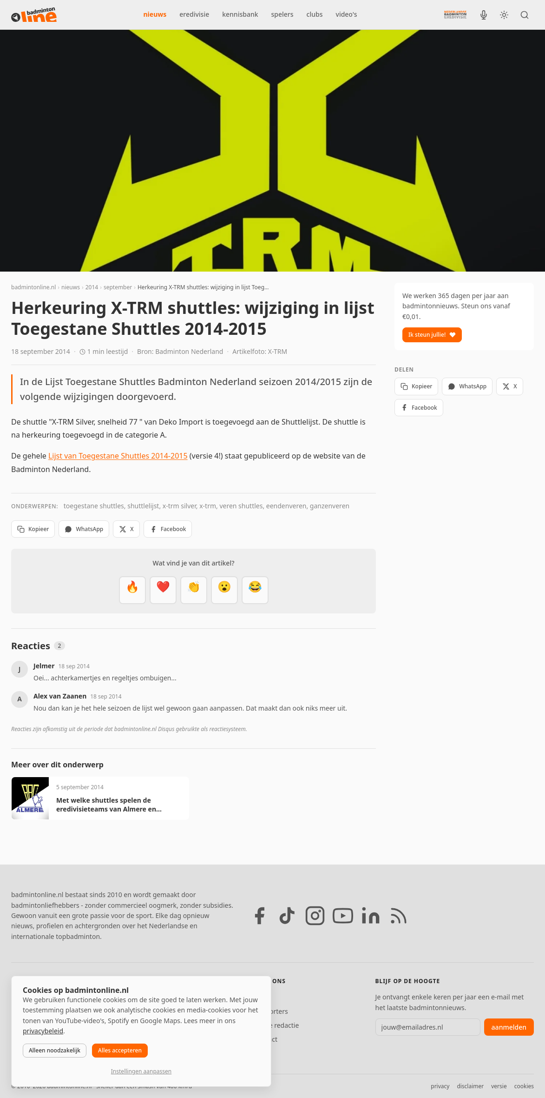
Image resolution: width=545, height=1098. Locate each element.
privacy (440, 1086)
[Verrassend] (224, 590)
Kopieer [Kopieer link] (33, 529)
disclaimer (470, 1086)
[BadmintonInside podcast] (483, 15)
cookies (524, 1086)
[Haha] (255, 590)
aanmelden (509, 1027)
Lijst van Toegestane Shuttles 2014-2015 (118, 456)
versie (498, 1086)
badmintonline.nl (33, 287)
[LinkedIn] (371, 915)
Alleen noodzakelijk (54, 1050)
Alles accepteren (120, 1050)
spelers (282, 14)
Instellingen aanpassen (141, 1071)
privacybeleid (43, 1030)
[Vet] (132, 590)
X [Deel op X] (126, 529)
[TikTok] (287, 915)
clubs (315, 14)
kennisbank (240, 14)
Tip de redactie (276, 1025)
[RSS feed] (398, 915)
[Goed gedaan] (193, 590)
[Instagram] (315, 915)
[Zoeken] (524, 15)
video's (346, 14)
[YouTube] (343, 915)
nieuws (155, 14)
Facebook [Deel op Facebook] (168, 529)
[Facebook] (259, 915)
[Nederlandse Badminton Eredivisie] (455, 14)
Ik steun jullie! (432, 335)
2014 (91, 287)
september (118, 287)
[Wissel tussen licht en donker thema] (504, 15)
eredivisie (194, 14)
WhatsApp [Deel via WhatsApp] (84, 529)
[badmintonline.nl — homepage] (34, 14)
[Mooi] (163, 590)
